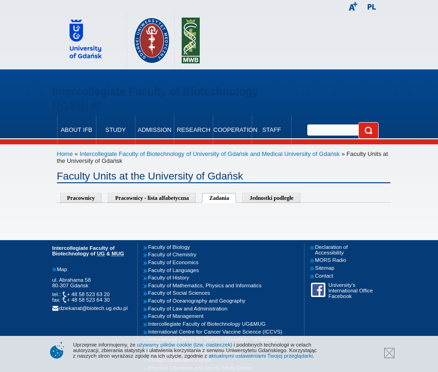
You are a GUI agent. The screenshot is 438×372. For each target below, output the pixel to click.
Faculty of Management (176, 316)
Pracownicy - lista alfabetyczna (152, 198)
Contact (324, 276)
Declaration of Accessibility (331, 249)
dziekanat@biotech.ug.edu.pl (93, 308)
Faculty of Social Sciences (179, 293)
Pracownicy (81, 198)
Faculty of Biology (169, 247)
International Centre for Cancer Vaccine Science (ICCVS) (215, 332)
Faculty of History (168, 277)
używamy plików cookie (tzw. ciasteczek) (184, 344)
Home (65, 153)
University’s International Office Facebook (351, 290)
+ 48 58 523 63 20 (88, 294)
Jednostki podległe (271, 198)
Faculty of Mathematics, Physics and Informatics (205, 285)
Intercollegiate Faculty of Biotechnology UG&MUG (207, 324)
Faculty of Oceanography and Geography (197, 301)
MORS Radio (330, 260)
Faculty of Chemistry (172, 254)
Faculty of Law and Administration (188, 308)
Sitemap (325, 268)
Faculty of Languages (173, 270)
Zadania (219, 198)
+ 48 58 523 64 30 (88, 300)
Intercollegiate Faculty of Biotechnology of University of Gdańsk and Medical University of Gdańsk (210, 153)
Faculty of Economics (173, 262)
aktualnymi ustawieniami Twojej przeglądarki (261, 356)
